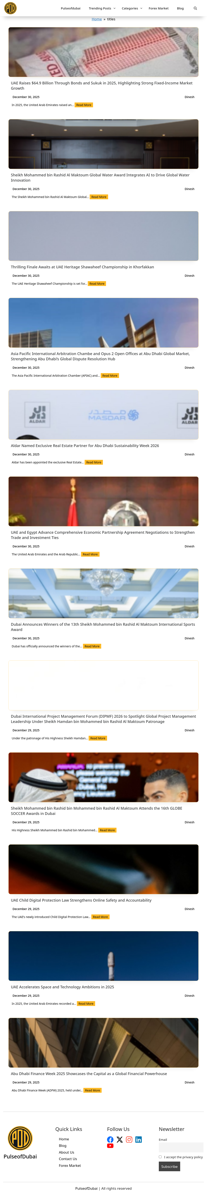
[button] (195, 8)
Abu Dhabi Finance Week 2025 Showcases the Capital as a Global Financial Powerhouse (89, 1073)
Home (97, 19)
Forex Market (159, 8)
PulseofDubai (86, 1188)
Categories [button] (133, 8)
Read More (83, 105)
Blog (180, 8)
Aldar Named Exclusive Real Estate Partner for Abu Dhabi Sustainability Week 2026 (85, 445)
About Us (66, 1152)
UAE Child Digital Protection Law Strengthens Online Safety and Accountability (81, 900)
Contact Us (68, 1158)
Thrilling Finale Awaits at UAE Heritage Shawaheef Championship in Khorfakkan (82, 266)
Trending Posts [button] (103, 8)
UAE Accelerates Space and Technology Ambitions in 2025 (62, 986)
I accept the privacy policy (181, 1157)
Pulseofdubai (71, 8)
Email (163, 1139)
